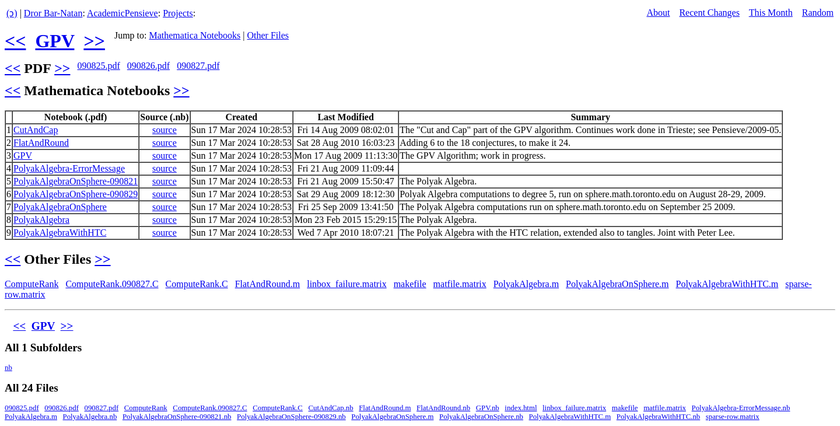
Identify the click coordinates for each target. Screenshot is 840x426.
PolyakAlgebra (41, 220)
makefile (410, 284)
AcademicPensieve (122, 13)
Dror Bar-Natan (53, 13)
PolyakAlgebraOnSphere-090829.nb (291, 417)
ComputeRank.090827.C (111, 284)
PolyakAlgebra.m (526, 284)
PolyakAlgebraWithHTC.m (727, 284)
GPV (54, 40)
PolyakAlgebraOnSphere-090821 (75, 181)
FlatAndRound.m (267, 284)
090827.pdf (198, 66)
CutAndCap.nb (331, 408)
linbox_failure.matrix (346, 284)
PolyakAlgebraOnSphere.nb (481, 417)
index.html (521, 408)
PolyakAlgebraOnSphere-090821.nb (177, 417)
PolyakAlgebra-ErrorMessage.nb (741, 408)
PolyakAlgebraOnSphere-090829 (75, 194)
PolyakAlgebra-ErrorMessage (69, 168)
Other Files (268, 35)
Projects (178, 13)
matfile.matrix (460, 284)
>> (93, 40)
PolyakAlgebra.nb (90, 417)
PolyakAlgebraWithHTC (59, 233)
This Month (771, 13)
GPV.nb (487, 408)
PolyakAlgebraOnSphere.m (617, 284)
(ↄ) (12, 13)
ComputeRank (31, 284)
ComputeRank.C (197, 284)
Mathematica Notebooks (194, 35)
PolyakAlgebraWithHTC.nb (658, 417)
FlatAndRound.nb (443, 408)
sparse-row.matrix (733, 417)
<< (15, 40)
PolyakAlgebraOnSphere (60, 207)
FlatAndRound (41, 143)
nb (8, 368)
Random (818, 13)
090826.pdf (148, 66)
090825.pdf (98, 66)
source (164, 130)
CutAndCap (35, 130)
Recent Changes (709, 13)
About (658, 13)
